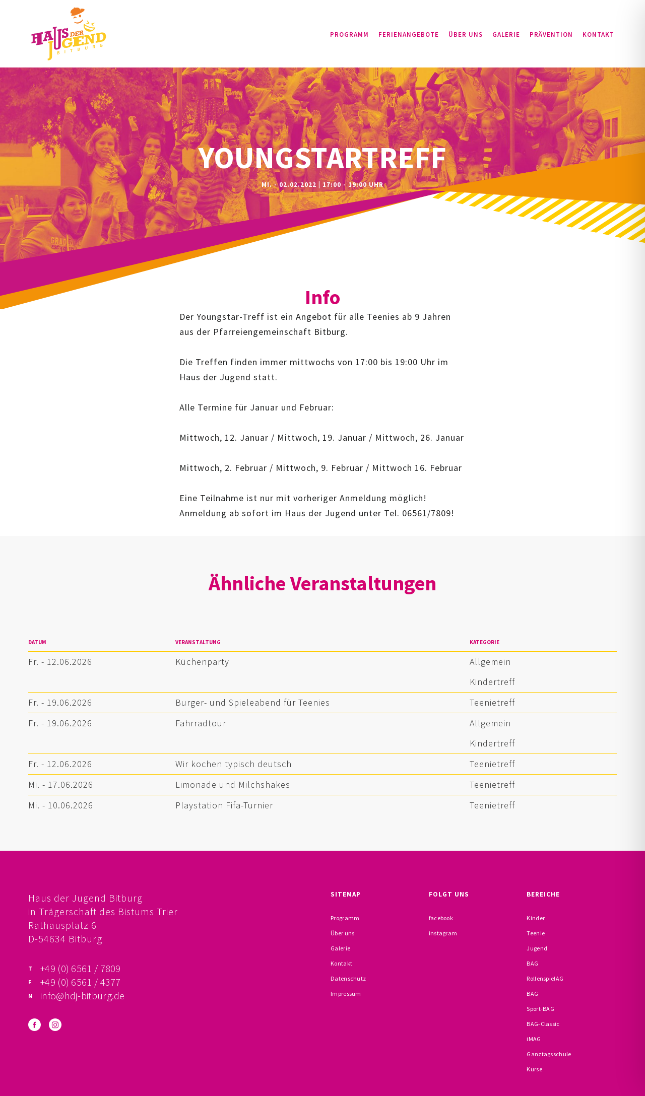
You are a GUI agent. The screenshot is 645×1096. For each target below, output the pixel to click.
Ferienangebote (408, 34)
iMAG (534, 1039)
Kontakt (598, 34)
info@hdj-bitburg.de (82, 995)
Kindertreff (492, 682)
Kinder (536, 918)
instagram (443, 933)
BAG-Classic (543, 1024)
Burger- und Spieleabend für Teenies (252, 702)
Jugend (537, 948)
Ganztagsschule (549, 1054)
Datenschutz (348, 978)
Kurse (534, 1069)
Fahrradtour (200, 723)
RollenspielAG (545, 978)
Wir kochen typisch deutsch (233, 764)
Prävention (551, 34)
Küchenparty (202, 661)
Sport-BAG (540, 1008)
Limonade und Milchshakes (232, 784)
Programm (349, 34)
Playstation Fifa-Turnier (224, 805)
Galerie (506, 34)
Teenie (536, 933)
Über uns (465, 34)
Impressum (346, 993)
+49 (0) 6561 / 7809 (80, 968)
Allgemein (490, 661)
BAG (532, 963)
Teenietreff (492, 702)
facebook (441, 918)
